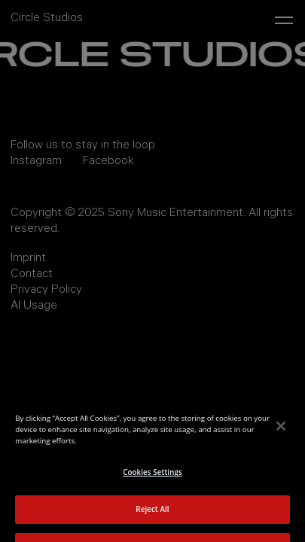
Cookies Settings (152, 478)
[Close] (280, 431)
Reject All (152, 514)
